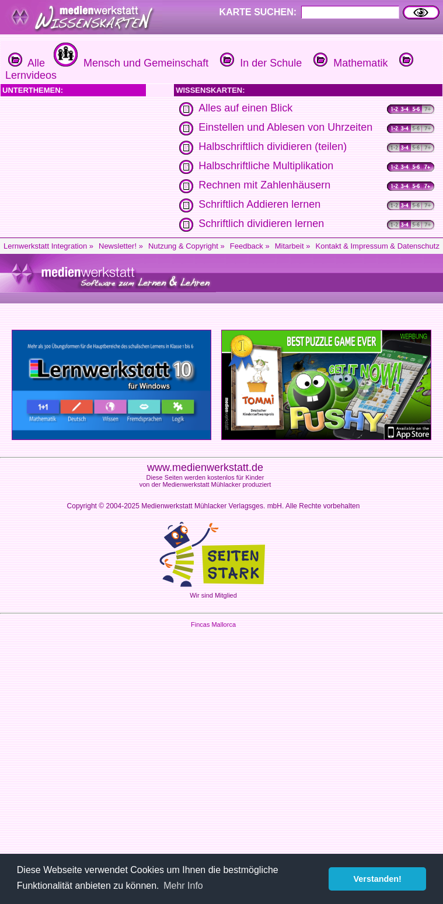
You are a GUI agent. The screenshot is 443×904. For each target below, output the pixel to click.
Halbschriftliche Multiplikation (265, 166)
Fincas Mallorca (213, 624)
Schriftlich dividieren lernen (261, 223)
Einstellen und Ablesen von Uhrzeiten (285, 127)
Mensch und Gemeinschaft (129, 63)
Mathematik (349, 63)
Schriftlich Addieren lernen (259, 204)
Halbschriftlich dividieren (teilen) (272, 146)
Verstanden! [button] (378, 879)
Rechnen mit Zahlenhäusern (264, 185)
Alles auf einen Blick (245, 108)
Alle (26, 63)
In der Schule (259, 63)
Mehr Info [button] (183, 886)
